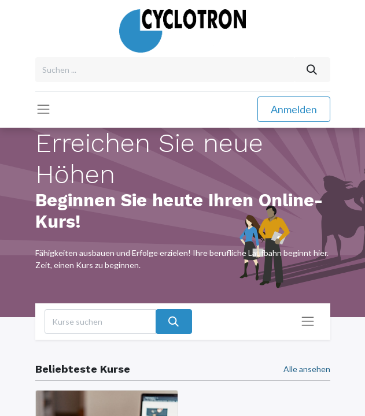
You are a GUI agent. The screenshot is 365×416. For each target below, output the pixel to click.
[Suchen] (311, 69)
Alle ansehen (306, 369)
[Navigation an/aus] (307, 321)
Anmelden (294, 109)
